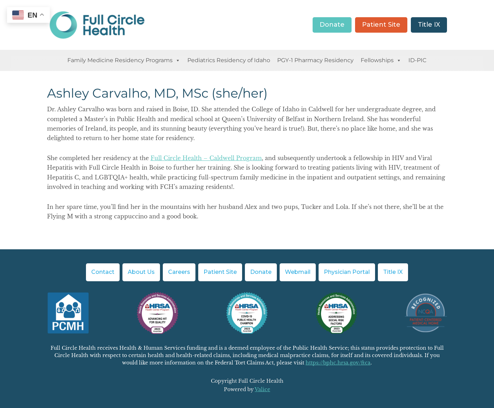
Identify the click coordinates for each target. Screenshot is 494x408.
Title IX (429, 24)
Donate (332, 24)
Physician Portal (347, 272)
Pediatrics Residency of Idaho (228, 60)
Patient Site (381, 24)
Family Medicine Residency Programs (123, 60)
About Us (141, 272)
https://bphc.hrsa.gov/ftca (338, 363)
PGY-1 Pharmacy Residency (315, 60)
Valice (262, 389)
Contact (102, 272)
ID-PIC (417, 60)
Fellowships (381, 60)
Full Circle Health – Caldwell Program (206, 158)
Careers (179, 272)
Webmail (298, 272)
